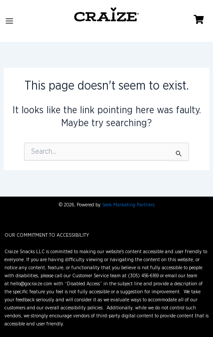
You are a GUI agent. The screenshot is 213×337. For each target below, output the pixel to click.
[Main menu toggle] (9, 21)
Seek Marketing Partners (128, 204)
